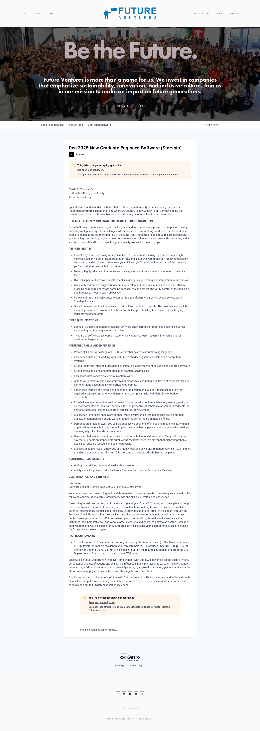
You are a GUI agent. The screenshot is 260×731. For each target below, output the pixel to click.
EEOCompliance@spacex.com (110, 585)
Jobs (219, 13)
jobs (76, 124)
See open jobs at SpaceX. (90, 170)
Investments (202, 13)
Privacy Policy (130, 709)
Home (23, 13)
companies (52, 124)
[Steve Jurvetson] (118, 694)
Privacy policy (121, 665)
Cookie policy (136, 665)
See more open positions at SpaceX (98, 629)
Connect (234, 13)
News (50, 13)
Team (37, 13)
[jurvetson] (130, 694)
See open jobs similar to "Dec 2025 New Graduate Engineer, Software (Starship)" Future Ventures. (127, 174)
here (134, 553)
